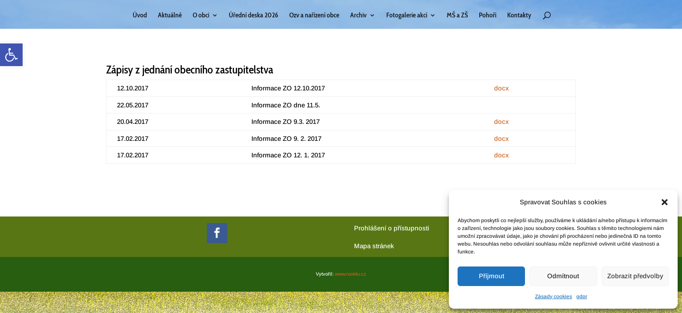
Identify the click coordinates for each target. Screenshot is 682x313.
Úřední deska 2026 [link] (253, 15)
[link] (11, 54)
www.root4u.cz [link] (350, 273)
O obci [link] (201, 15)
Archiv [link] (358, 15)
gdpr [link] (581, 296)
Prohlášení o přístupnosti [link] (391, 228)
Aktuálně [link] (170, 15)
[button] (664, 202)
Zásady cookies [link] (553, 296)
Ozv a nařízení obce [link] (314, 15)
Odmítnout (563, 276)
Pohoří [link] (487, 15)
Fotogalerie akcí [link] (406, 15)
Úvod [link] (140, 15)
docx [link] (501, 88)
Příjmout (491, 276)
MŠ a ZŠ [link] (457, 15)
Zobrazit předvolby (635, 276)
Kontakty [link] (519, 15)
